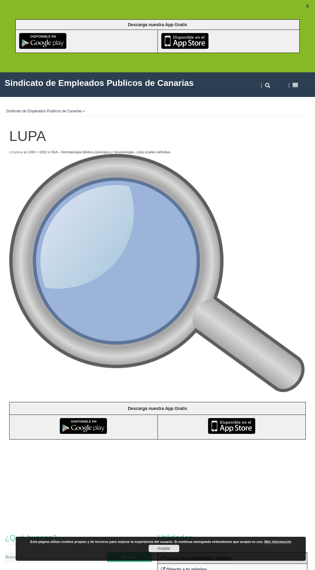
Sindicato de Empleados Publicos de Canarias (44, 111)
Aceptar (164, 548)
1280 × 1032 (37, 152)
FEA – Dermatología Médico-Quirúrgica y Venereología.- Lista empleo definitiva (110, 152)
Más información (277, 542)
